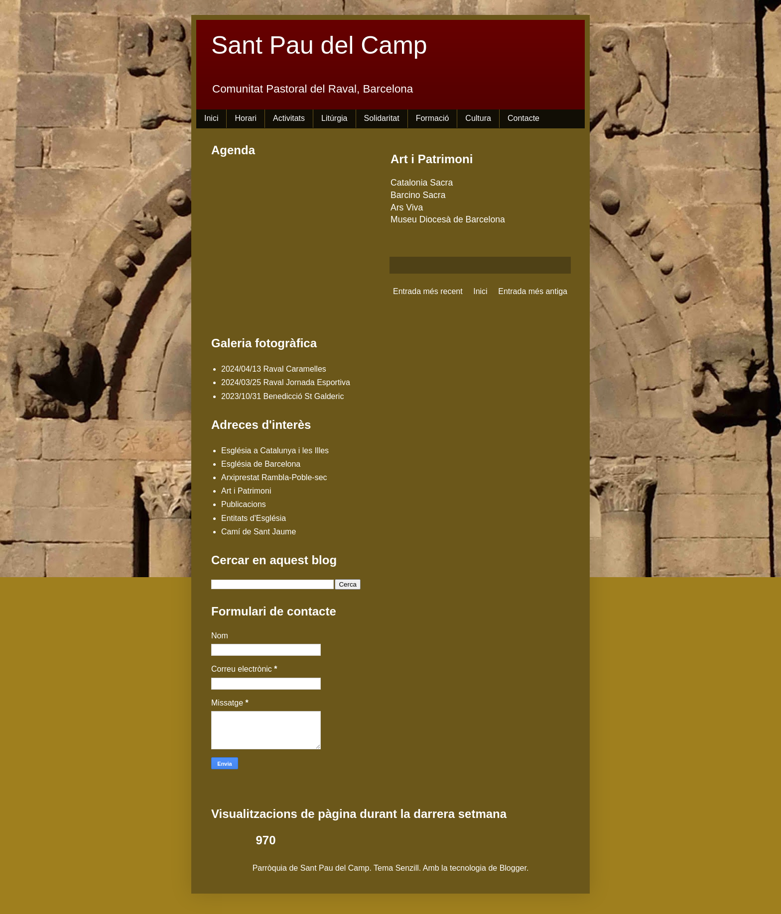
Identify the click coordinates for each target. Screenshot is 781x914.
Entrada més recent (428, 291)
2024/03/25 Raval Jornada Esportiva (285, 382)
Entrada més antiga (532, 291)
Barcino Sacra (418, 195)
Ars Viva (406, 207)
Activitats (289, 118)
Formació (432, 118)
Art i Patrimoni (246, 491)
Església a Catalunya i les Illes (275, 450)
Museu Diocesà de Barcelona (447, 219)
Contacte (523, 118)
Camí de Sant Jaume (258, 531)
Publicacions (243, 504)
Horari (246, 118)
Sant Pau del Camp (319, 45)
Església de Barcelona (260, 464)
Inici (211, 118)
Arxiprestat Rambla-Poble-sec (274, 477)
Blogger (513, 868)
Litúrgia (334, 118)
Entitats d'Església (253, 518)
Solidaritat (381, 118)
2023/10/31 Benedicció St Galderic (282, 396)
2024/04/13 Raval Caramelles (273, 369)
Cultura (478, 118)
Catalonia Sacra (421, 183)
